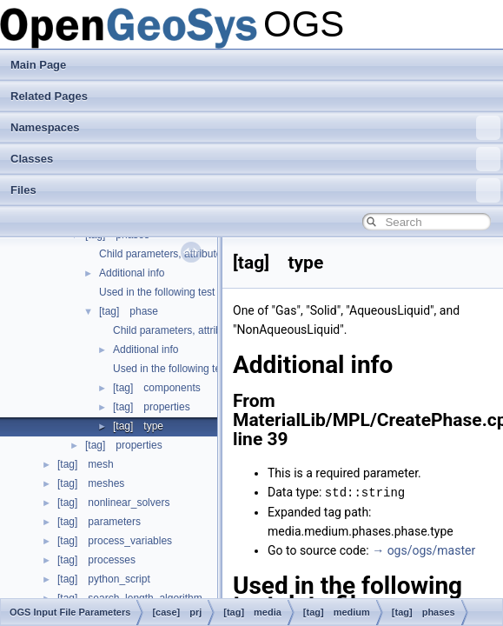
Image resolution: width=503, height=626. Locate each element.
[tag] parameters (99, 522)
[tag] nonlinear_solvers (113, 502)
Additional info (131, 273)
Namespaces (255, 128)
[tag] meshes (90, 483)
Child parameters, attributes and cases (202, 330)
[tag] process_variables (114, 541)
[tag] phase (128, 311)
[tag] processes (96, 560)
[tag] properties (151, 407)
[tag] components (157, 388)
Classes (255, 159)
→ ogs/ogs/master (423, 549)
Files (255, 190)
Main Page (38, 64)
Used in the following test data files (179, 292)
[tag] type (138, 426)
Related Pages (49, 96)
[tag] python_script (103, 579)
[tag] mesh (85, 464)
